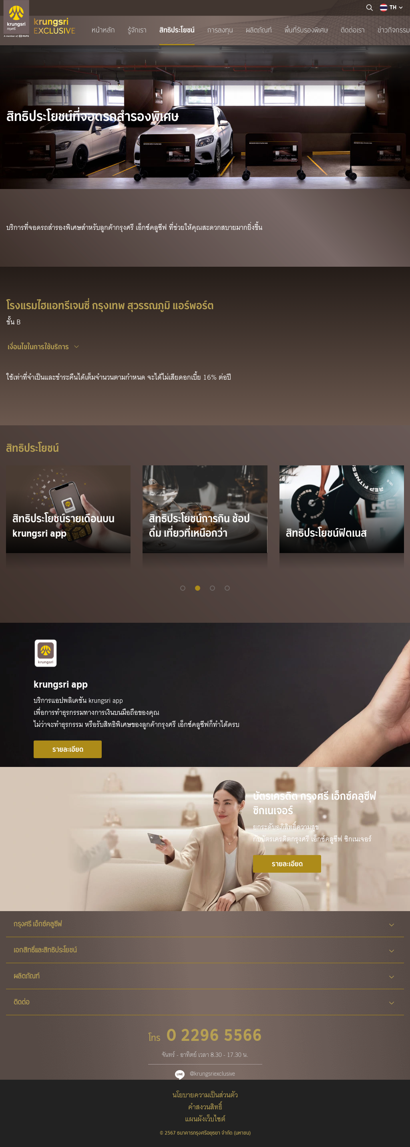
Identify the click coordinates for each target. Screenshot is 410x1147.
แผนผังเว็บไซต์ (205, 1119)
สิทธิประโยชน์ (177, 30)
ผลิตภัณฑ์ (259, 30)
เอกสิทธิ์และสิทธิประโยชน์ (204, 950)
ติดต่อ (204, 1002)
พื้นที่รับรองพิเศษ (306, 30)
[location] (369, 8)
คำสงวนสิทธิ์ (205, 1107)
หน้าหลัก (103, 30)
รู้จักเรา (137, 30)
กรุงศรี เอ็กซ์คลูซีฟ (204, 924)
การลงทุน (220, 30)
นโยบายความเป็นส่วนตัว (205, 1095)
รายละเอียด (67, 749)
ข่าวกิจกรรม (394, 30)
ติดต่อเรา (353, 30)
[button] (182, 588)
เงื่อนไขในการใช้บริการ (38, 347)
